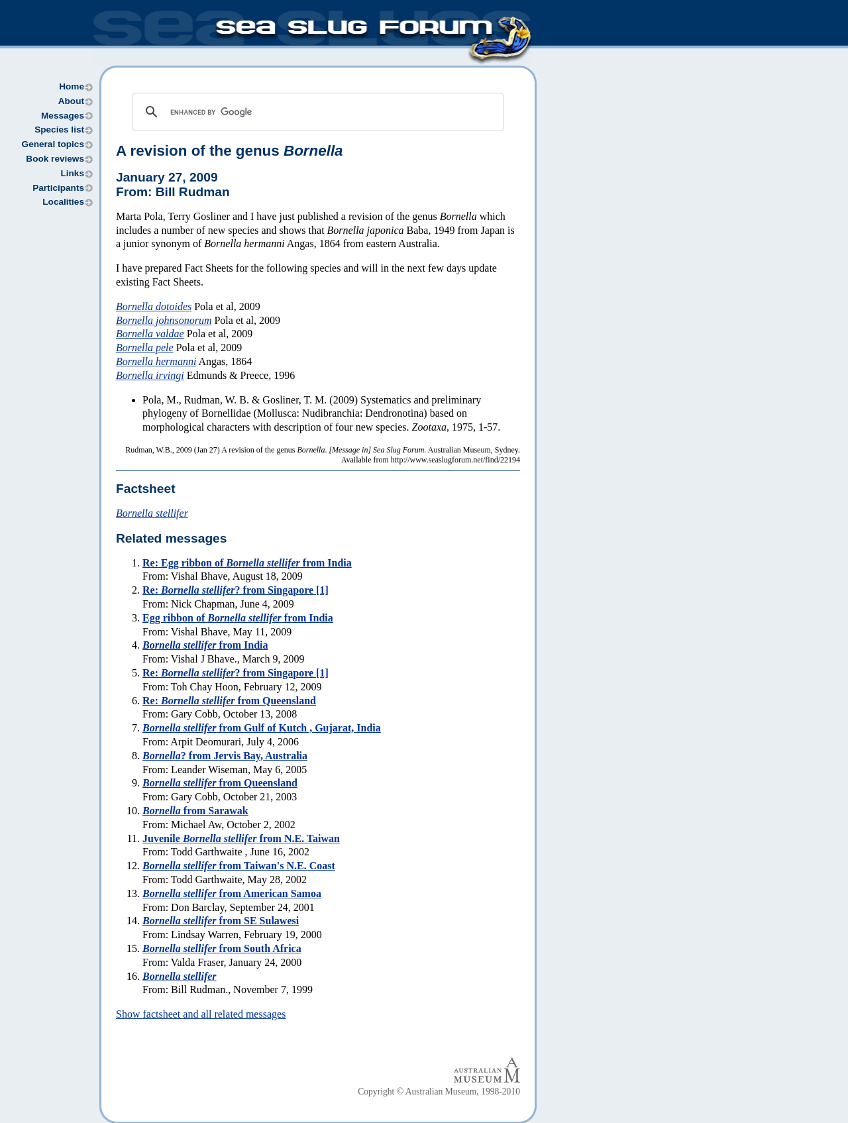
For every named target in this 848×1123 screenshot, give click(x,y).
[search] (316, 112)
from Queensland (219, 782)
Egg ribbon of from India (237, 617)
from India (205, 645)
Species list (59, 129)
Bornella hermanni (156, 361)
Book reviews (55, 159)
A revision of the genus (229, 150)
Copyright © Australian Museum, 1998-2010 (439, 1091)
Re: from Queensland (229, 700)
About (71, 101)
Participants (58, 188)
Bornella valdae (150, 333)
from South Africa (221, 948)
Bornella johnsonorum (163, 320)
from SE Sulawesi (220, 920)
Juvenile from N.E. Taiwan (241, 838)
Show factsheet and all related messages (201, 1014)
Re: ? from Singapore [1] (235, 590)
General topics (53, 144)
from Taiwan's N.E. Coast (238, 865)
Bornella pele (145, 347)
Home (71, 86)
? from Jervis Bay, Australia (224, 755)
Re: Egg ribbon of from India (247, 562)
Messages (62, 116)
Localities (63, 202)
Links (72, 173)
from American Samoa (231, 893)
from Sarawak (195, 810)
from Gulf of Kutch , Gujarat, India (261, 727)
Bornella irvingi (150, 375)
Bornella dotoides (153, 306)
